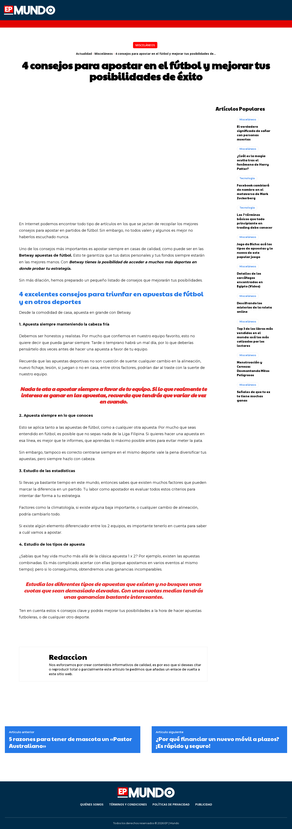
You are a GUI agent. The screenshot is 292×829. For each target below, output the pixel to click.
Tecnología (247, 178)
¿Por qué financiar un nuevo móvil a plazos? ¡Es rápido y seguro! (217, 742)
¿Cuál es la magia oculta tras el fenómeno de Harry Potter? (253, 161)
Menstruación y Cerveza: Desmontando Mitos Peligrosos (253, 368)
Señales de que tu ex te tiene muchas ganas (253, 395)
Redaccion (68, 656)
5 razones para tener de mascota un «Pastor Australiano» (70, 742)
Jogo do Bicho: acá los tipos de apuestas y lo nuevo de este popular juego (255, 250)
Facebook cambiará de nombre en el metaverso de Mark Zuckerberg (253, 191)
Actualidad (84, 54)
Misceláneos (145, 45)
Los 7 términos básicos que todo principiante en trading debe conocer (254, 220)
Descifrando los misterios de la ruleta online (254, 307)
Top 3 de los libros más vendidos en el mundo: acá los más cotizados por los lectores (255, 336)
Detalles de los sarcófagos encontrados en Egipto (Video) (250, 279)
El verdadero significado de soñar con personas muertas (253, 132)
